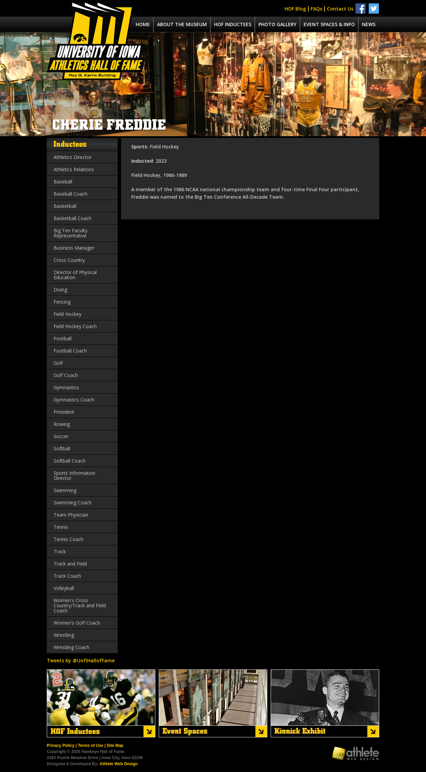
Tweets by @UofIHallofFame (81, 660)
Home (143, 24)
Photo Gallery (277, 24)
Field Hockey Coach (75, 326)
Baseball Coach (71, 194)
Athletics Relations (74, 169)
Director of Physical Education (75, 275)
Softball (62, 448)
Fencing (62, 302)
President (64, 412)
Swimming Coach (73, 502)
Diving (60, 289)
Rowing (62, 424)
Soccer (61, 436)
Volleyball (64, 588)
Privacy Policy (60, 745)
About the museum (182, 24)
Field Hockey (67, 314)
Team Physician (71, 514)
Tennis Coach (68, 539)
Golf (58, 363)
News (368, 24)
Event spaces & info (329, 24)
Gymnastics (66, 387)
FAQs (316, 8)
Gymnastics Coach (74, 399)
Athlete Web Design (119, 763)
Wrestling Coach (71, 647)
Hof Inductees (232, 24)
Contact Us (340, 8)
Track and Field (70, 563)
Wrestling (64, 635)
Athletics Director (73, 157)
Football (63, 338)
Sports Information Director (74, 475)
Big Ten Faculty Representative (71, 233)
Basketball (65, 206)
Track (60, 551)
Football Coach (70, 350)
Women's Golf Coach (77, 623)
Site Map (115, 745)
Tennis (61, 527)
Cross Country (69, 260)
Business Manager (74, 248)
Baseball (63, 181)
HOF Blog (295, 8)
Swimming (65, 490)
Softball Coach (69, 460)
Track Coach (67, 576)
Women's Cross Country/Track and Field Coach (80, 605)
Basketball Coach (73, 218)
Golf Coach (66, 375)
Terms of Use (90, 745)
